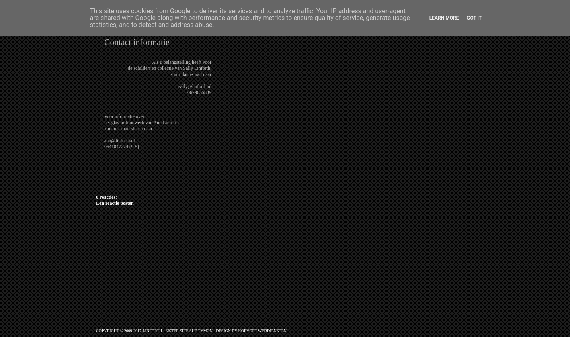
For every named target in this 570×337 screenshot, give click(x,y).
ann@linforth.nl (119, 140)
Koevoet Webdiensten (262, 331)
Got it (474, 18)
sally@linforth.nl (194, 86)
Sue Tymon (201, 331)
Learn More (444, 18)
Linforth (152, 331)
